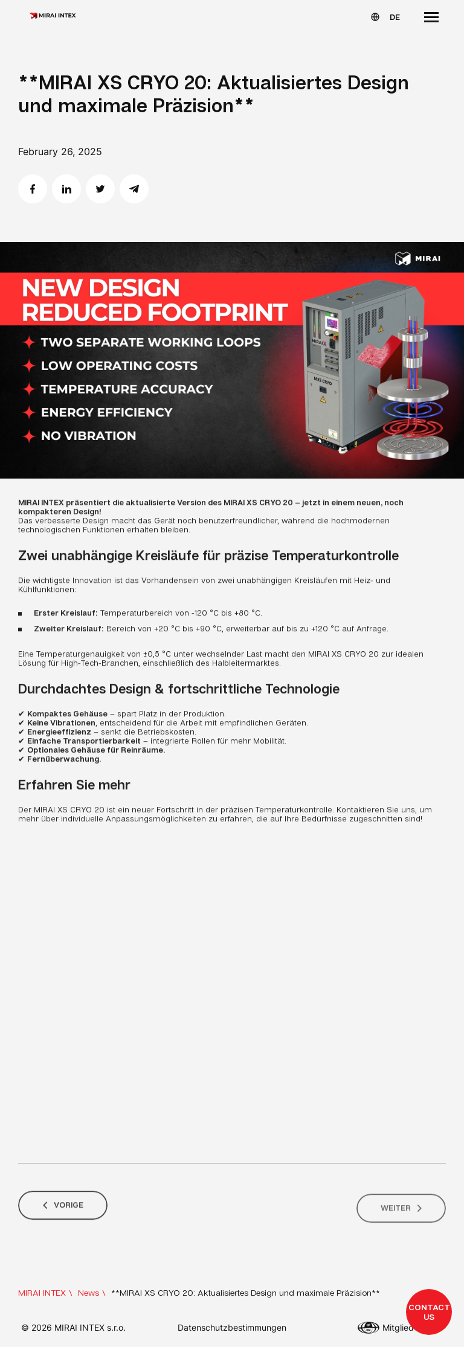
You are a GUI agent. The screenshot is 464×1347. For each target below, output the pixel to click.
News (88, 1292)
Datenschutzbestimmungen (232, 1327)
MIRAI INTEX (42, 1292)
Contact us (429, 1312)
